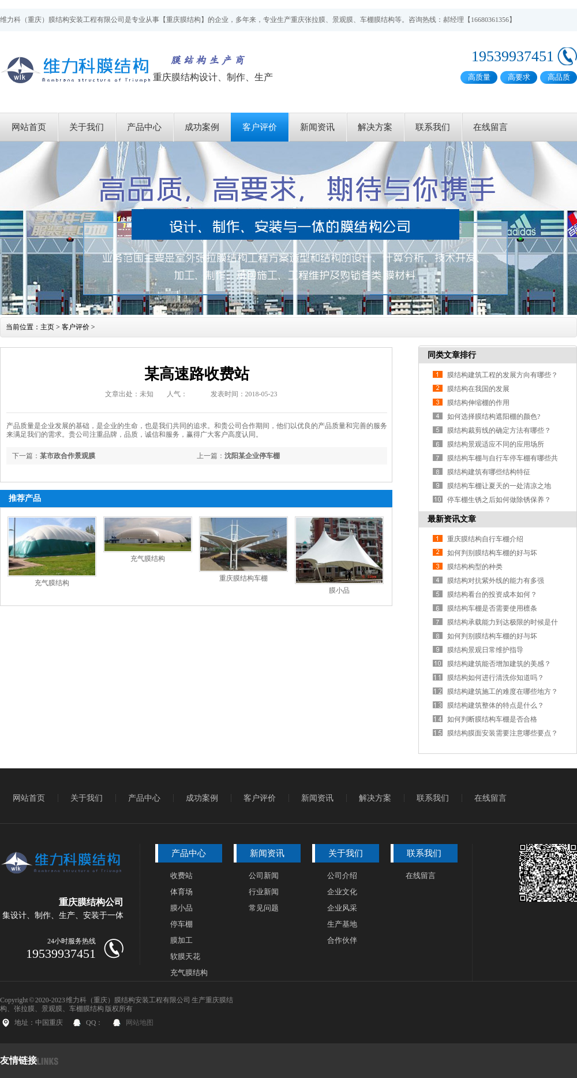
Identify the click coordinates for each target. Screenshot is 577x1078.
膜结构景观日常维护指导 (485, 650)
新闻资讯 (317, 127)
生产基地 (342, 924)
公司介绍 (342, 875)
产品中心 (144, 127)
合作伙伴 (342, 940)
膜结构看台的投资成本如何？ (492, 594)
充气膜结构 (52, 583)
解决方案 (375, 127)
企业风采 (342, 908)
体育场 (181, 891)
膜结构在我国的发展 (478, 389)
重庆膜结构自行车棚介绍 (485, 539)
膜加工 (181, 940)
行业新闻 (264, 891)
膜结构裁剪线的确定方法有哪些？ (499, 430)
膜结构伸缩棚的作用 (478, 403)
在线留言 (490, 127)
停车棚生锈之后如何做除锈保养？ (499, 500)
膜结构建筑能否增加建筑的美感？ (499, 664)
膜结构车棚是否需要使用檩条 (492, 608)
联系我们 (432, 127)
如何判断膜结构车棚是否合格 (492, 719)
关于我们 (86, 127)
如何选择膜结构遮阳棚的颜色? (493, 416)
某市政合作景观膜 (67, 456)
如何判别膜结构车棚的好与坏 (492, 553)
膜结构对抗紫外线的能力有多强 (495, 581)
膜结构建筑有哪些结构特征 (488, 472)
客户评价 (259, 127)
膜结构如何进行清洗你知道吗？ (495, 678)
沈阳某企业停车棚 (252, 456)
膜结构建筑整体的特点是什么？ (495, 705)
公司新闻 (264, 875)
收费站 (181, 875)
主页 (47, 327)
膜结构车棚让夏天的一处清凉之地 (499, 486)
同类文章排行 (452, 355)
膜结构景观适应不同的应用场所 (495, 444)
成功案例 (202, 127)
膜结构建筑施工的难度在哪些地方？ (502, 691)
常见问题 (264, 908)
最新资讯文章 (452, 519)
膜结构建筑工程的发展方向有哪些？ (502, 375)
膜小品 (339, 590)
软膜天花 (185, 956)
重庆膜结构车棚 (243, 578)
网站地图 (139, 1022)
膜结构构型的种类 (475, 567)
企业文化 (342, 891)
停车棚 (181, 924)
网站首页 (29, 127)
